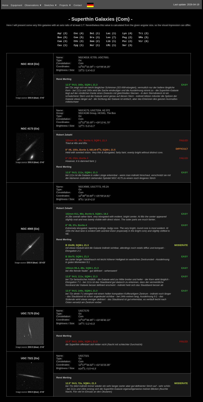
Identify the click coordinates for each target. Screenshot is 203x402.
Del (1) (95, 33)
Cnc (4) (79, 33)
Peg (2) (127, 37)
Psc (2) (127, 41)
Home (5, 5)
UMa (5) (144, 37)
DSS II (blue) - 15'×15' (36, 263)
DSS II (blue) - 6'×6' (36, 392)
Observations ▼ (33, 5)
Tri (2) (144, 33)
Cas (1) (62, 45)
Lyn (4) (127, 33)
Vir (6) (144, 41)
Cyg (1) (79, 45)
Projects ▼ (65, 5)
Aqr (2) (62, 33)
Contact (78, 5)
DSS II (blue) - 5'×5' (36, 98)
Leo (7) (111, 37)
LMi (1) (111, 45)
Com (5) (79, 37)
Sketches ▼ (50, 5)
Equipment (16, 5)
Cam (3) (62, 41)
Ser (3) (127, 45)
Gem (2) (95, 41)
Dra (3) (95, 37)
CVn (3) (79, 41)
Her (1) (95, 45)
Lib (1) (111, 41)
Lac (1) (111, 33)
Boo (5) (62, 37)
